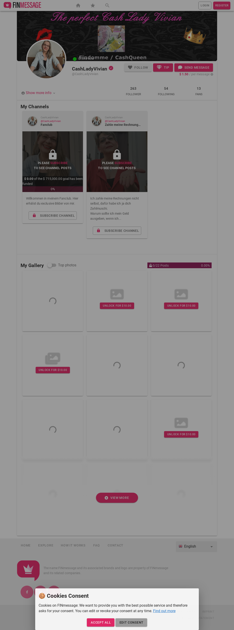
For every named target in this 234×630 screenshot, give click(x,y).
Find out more (164, 611)
